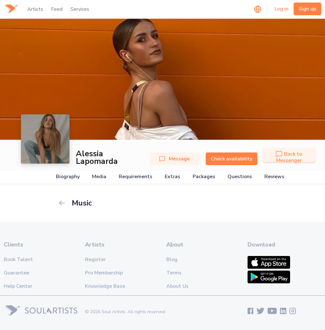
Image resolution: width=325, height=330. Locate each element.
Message (174, 158)
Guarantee (16, 273)
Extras (172, 176)
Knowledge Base (105, 286)
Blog (171, 259)
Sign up (307, 8)
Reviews (274, 176)
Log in (282, 8)
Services (79, 9)
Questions (240, 176)
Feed (57, 9)
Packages (204, 176)
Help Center (18, 286)
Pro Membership (104, 273)
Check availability (231, 158)
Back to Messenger (289, 157)
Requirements (135, 176)
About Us (177, 286)
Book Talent (18, 259)
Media (99, 176)
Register (95, 259)
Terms (174, 273)
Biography (68, 176)
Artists (35, 9)
